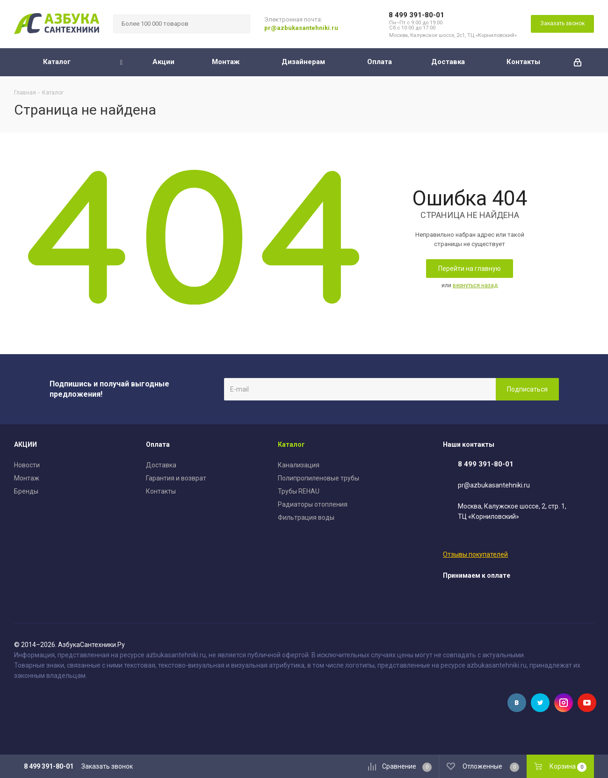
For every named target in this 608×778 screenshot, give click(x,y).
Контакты (161, 491)
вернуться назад (475, 285)
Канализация (298, 465)
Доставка (161, 465)
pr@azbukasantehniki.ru (301, 27)
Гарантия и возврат (176, 478)
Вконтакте (516, 702)
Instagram (563, 702)
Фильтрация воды (306, 517)
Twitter (540, 702)
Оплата (158, 444)
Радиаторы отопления (312, 504)
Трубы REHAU (298, 491)
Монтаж (26, 478)
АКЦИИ (25, 444)
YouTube (587, 702)
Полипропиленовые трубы (318, 478)
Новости (27, 465)
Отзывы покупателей (475, 554)
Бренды (26, 491)
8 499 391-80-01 (416, 15)
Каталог (291, 444)
